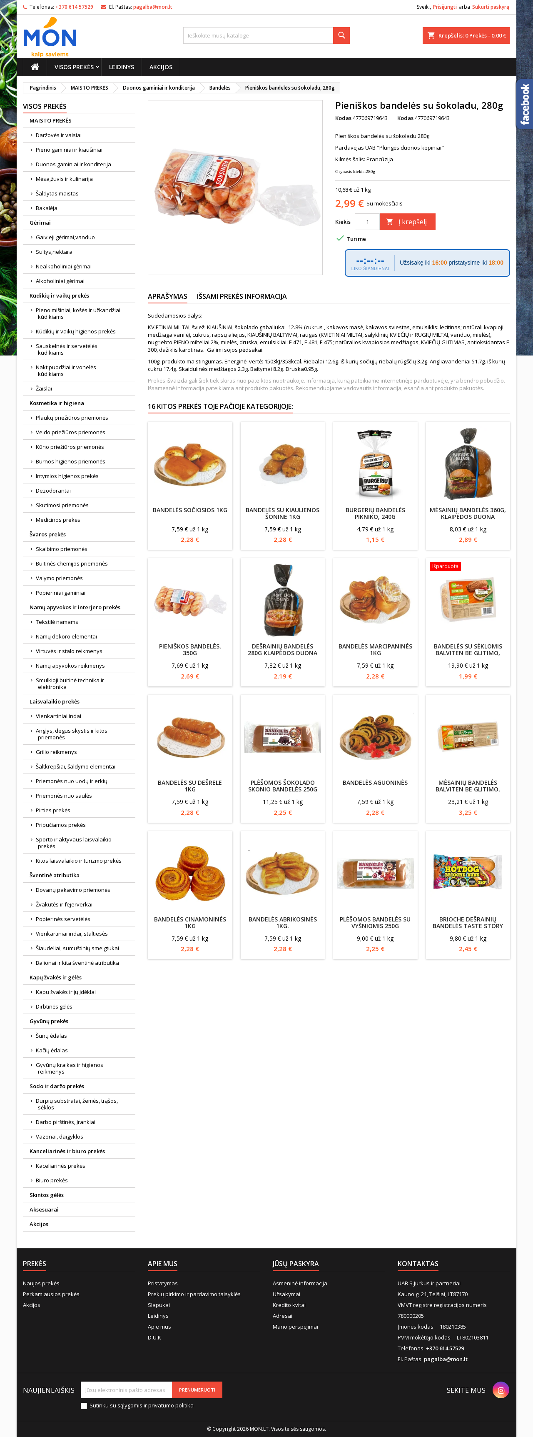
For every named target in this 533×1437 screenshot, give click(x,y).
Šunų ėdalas (51, 1035)
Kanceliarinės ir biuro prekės (67, 1151)
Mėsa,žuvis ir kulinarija (64, 179)
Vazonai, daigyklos (59, 1136)
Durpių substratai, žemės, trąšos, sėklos (77, 1104)
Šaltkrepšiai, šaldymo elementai (75, 766)
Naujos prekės (41, 1283)
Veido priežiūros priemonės (70, 432)
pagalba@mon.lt (152, 6)
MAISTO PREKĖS (51, 120)
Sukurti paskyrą (490, 6)
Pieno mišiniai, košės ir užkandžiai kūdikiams (78, 313)
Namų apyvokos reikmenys (70, 665)
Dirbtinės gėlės (54, 1006)
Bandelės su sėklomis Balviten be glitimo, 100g (468, 652)
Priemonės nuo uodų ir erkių (71, 781)
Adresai (282, 1315)
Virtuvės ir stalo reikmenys (69, 651)
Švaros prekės (48, 534)
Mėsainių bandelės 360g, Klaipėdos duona (468, 513)
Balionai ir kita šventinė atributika (77, 962)
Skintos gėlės (47, 1195)
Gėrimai (40, 222)
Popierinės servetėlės (63, 919)
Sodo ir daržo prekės (57, 1086)
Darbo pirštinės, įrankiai (65, 1122)
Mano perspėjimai (295, 1326)
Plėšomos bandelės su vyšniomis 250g (375, 922)
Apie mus (159, 1326)
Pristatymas (163, 1283)
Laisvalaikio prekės (55, 701)
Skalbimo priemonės (61, 549)
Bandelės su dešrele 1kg (190, 786)
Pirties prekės (53, 810)
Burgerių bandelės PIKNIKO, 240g (375, 513)
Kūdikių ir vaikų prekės (59, 295)
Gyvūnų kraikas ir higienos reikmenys (69, 1068)
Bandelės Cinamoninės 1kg (190, 922)
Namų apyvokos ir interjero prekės (75, 607)
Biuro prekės (52, 1180)
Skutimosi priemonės (62, 505)
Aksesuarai (44, 1209)
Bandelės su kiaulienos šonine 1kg (282, 513)
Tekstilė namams (57, 622)
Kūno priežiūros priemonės (70, 447)
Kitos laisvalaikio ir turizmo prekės (79, 860)
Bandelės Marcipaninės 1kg (375, 649)
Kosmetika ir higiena (57, 403)
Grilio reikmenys (56, 752)
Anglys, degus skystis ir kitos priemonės (71, 734)
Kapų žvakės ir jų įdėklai (66, 992)
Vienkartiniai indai (58, 716)
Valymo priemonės (59, 578)
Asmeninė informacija (300, 1283)
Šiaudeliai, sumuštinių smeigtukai (77, 948)
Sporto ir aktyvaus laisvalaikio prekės (74, 843)
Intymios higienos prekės (67, 476)
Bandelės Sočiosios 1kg (190, 510)
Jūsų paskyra (296, 1263)
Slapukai (159, 1305)
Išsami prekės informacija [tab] (242, 296)
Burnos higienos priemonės (70, 461)
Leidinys (121, 67)
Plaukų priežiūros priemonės (72, 417)
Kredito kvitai (289, 1305)
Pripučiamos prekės (61, 825)
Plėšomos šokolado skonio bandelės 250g (282, 786)
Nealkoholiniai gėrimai (64, 266)
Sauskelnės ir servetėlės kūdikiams (66, 349)
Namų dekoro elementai (66, 636)
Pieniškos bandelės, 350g (190, 649)
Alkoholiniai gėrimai (60, 281)
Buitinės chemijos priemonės (72, 563)
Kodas (343, 118)
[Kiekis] (367, 221)
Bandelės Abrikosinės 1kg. (283, 922)
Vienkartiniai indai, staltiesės (72, 933)
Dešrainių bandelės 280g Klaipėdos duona (282, 649)
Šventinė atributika (55, 875)
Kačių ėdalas (52, 1050)
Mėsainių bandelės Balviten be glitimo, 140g (468, 789)
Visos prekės (74, 67)
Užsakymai (286, 1294)
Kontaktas (418, 1263)
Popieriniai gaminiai (60, 592)
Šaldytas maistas (57, 193)
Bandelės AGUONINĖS (375, 782)
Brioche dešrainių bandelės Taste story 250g (468, 925)
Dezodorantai (53, 490)
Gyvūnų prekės (49, 1021)
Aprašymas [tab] (167, 296)
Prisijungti (445, 6)
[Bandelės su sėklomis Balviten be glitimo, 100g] (468, 567)
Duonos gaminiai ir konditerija (73, 164)
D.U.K (154, 1337)
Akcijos (160, 67)
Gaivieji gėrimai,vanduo (65, 237)
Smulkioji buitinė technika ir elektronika (70, 683)
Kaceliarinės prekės (60, 1165)
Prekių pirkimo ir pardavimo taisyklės (194, 1294)
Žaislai (44, 388)
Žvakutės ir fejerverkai (64, 904)
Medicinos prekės (58, 519)
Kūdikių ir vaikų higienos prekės (76, 331)
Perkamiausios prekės (51, 1294)
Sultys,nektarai (55, 251)
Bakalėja (46, 208)
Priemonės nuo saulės (64, 795)
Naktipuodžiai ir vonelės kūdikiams (66, 370)
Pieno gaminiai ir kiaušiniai (69, 149)
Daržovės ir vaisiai (59, 135)
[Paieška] (266, 35)
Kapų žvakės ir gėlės (56, 977)
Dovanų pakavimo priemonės (73, 890)
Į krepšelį (406, 221)
